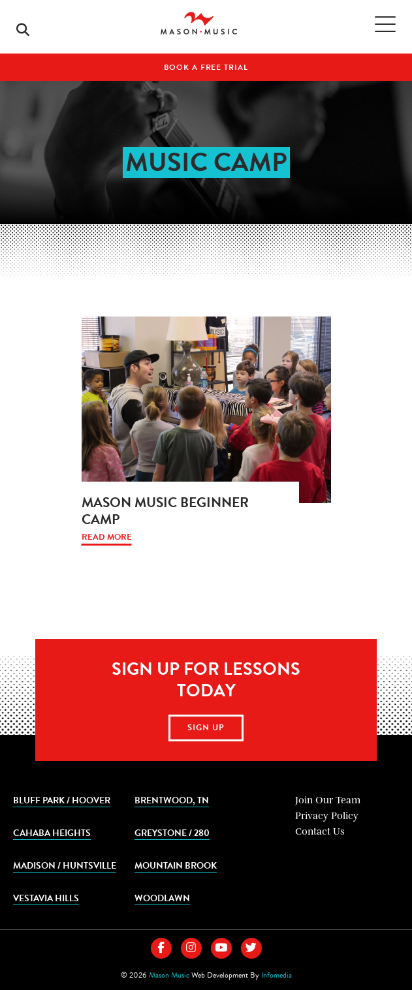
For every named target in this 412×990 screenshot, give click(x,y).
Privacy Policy (326, 816)
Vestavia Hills (46, 897)
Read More (107, 537)
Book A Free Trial (205, 67)
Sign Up (206, 727)
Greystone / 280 (172, 832)
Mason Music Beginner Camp (165, 511)
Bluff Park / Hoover (61, 800)
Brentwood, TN (172, 800)
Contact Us (320, 831)
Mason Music (169, 975)
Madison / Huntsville (64, 865)
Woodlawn (162, 897)
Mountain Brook (176, 865)
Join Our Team (327, 800)
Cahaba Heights (52, 832)
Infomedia (276, 975)
